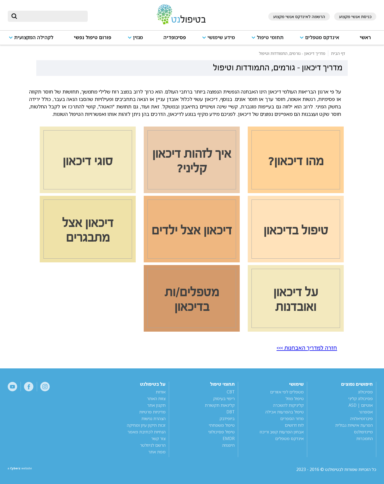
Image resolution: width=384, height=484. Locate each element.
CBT (231, 391)
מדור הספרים (292, 418)
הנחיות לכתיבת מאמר (146, 431)
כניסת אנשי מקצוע (355, 16)
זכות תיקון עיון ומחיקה (146, 425)
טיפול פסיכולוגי (221, 431)
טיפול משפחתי (222, 425)
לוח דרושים (294, 425)
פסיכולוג (365, 391)
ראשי (365, 37)
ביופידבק (227, 418)
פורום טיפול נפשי (92, 37)
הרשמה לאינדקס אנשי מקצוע (299, 16)
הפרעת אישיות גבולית (354, 425)
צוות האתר (156, 398)
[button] (321, 40)
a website (25, 469)
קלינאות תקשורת (220, 405)
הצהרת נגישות (153, 418)
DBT (230, 411)
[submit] (14, 16)
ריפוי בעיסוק (224, 398)
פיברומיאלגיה (361, 418)
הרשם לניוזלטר (153, 445)
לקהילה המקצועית (33, 37)
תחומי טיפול (270, 37)
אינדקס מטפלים (322, 37)
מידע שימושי (221, 37)
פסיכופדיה (174, 37)
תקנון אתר (156, 405)
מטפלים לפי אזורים (287, 391)
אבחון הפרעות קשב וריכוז (282, 431)
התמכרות (364, 438)
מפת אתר (157, 451)
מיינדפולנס (363, 431)
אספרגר (366, 411)
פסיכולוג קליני (360, 398)
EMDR (229, 438)
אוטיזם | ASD (361, 405)
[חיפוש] (51, 16)
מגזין (138, 37)
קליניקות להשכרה (288, 405)
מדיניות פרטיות (152, 411)
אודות (161, 391)
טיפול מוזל (295, 398)
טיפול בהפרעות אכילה (284, 411)
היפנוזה (228, 445)
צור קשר (158, 438)
